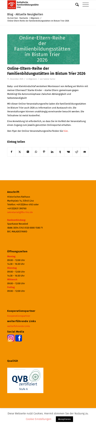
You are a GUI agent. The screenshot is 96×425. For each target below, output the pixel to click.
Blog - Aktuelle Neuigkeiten (25, 14)
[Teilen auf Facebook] (11, 151)
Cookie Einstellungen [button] (38, 419)
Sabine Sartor (49, 79)
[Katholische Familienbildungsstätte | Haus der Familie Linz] (39, 4)
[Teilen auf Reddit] (76, 151)
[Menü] (84, 4)
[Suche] (75, 4)
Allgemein (32, 79)
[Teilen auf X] (20, 151)
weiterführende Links (18, 326)
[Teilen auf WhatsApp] (36, 151)
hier (65, 131)
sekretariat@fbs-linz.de (20, 212)
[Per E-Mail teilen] (85, 151)
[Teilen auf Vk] (68, 151)
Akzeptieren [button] (64, 419)
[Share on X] (28, 151)
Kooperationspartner (18, 316)
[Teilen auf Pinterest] (44, 151)
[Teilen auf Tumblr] (60, 151)
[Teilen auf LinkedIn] (52, 151)
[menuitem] (75, 4)
